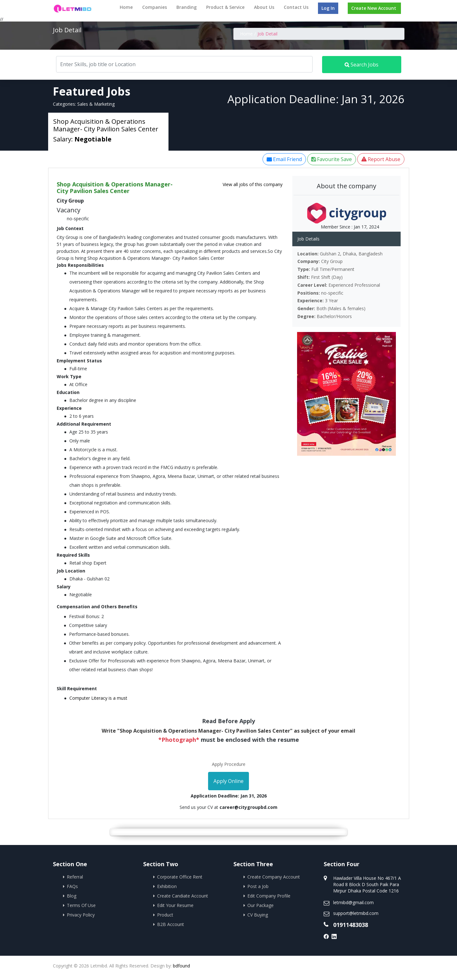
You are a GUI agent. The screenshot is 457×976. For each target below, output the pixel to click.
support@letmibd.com (355, 913)
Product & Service (225, 7)
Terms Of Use (81, 905)
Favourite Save (331, 159)
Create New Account (373, 8)
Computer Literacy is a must (98, 698)
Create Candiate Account (182, 896)
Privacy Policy (81, 915)
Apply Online (228, 781)
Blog (71, 896)
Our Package (260, 905)
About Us (264, 7)
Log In (328, 8)
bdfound (181, 966)
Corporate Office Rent (179, 877)
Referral (75, 877)
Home (126, 7)
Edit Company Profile (268, 896)
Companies (154, 7)
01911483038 (350, 925)
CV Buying (257, 915)
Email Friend (284, 159)
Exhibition (167, 886)
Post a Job (258, 886)
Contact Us (296, 7)
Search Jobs (361, 64)
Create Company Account (273, 877)
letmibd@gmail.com (353, 902)
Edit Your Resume (175, 905)
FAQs (72, 886)
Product (165, 915)
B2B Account (170, 924)
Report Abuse (380, 159)
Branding (186, 7)
